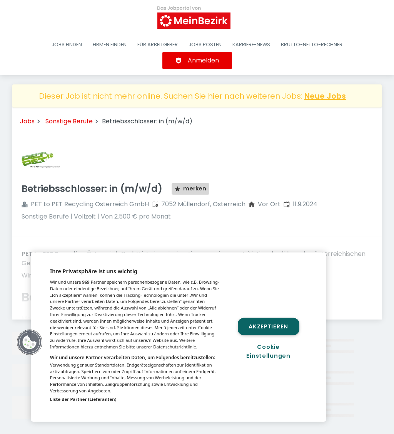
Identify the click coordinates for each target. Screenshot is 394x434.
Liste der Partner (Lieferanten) (83, 399)
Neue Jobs (325, 96)
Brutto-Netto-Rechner (311, 44)
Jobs (27, 121)
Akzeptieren (268, 326)
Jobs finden (67, 44)
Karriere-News (251, 44)
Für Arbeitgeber (157, 44)
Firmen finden (110, 44)
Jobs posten (205, 44)
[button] (29, 342)
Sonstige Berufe (69, 121)
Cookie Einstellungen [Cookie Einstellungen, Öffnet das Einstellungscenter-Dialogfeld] (268, 351)
